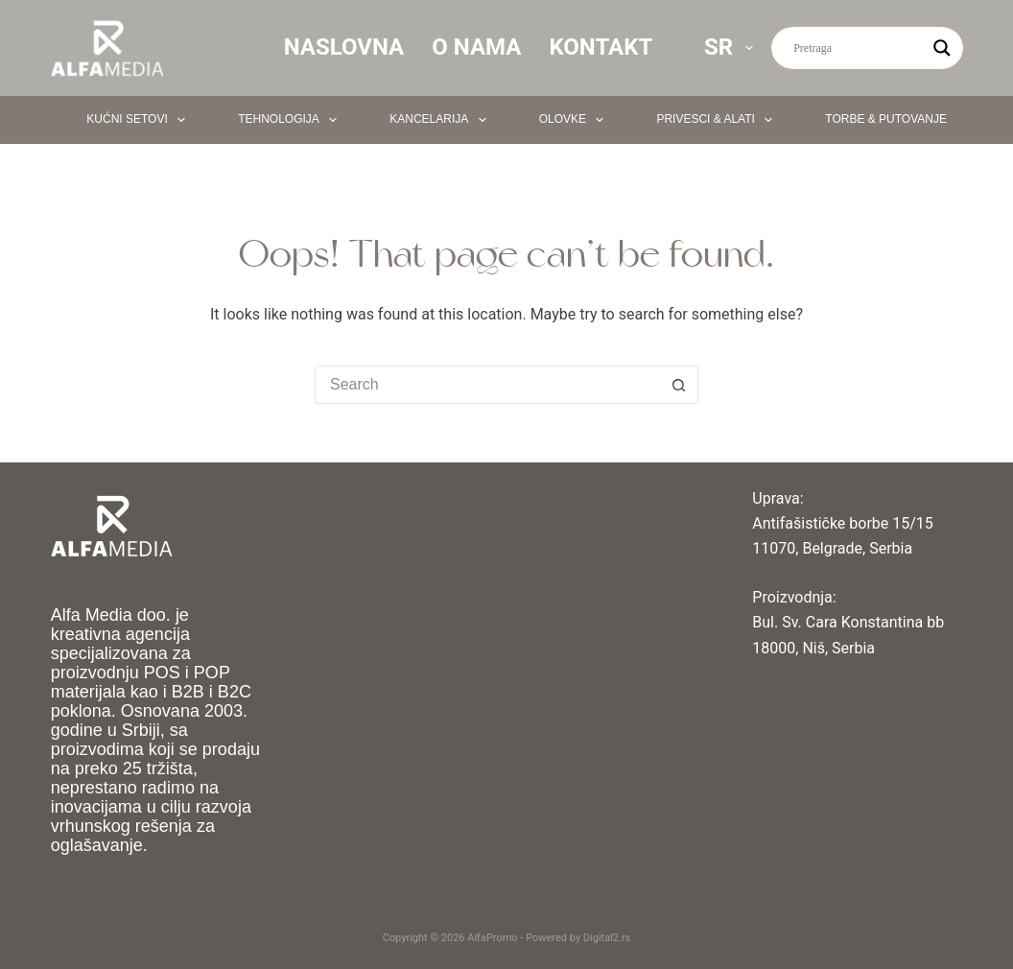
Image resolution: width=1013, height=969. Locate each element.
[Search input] (858, 48)
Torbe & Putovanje (898, 119)
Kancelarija (441, 119)
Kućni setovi (139, 119)
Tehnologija (291, 119)
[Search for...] (487, 385)
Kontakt (600, 47)
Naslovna (344, 47)
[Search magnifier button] (942, 48)
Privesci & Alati (718, 119)
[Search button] (679, 385)
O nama (476, 47)
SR (732, 47)
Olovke (575, 119)
